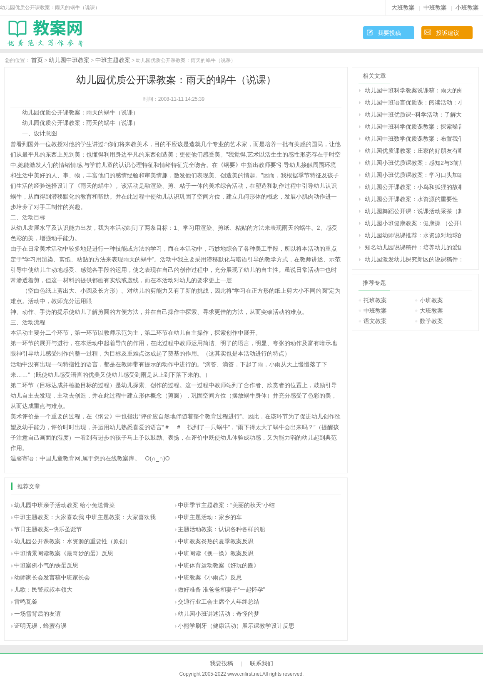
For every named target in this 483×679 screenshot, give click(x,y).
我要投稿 (389, 33)
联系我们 (261, 663)
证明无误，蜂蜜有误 (40, 625)
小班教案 (467, 7)
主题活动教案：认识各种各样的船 (221, 529)
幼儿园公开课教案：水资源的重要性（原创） (72, 541)
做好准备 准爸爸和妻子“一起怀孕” (221, 589)
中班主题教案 (112, 60)
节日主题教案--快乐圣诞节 (48, 529)
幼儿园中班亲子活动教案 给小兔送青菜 (64, 505)
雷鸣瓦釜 (25, 601)
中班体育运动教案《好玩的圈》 (218, 565)
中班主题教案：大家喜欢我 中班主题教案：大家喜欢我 (85, 517)
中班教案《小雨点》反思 (210, 577)
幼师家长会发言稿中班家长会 (52, 577)
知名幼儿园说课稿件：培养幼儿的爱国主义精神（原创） (413, 247)
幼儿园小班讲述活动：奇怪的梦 (218, 613)
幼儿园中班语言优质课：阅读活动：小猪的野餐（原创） (413, 102)
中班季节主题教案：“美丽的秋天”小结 (226, 505)
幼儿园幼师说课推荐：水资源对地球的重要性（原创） (413, 235)
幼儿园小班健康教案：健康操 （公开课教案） (413, 223)
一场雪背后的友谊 (37, 613)
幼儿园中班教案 (69, 60)
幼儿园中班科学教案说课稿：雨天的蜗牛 (413, 90)
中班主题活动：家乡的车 (210, 517)
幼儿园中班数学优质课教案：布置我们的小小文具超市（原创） (413, 138)
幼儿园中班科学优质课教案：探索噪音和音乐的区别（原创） (413, 126)
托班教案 (375, 300)
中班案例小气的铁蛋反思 (46, 565)
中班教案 (435, 7)
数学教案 (431, 321)
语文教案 (375, 321)
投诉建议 (447, 33)
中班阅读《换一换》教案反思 (216, 553)
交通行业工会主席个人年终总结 (218, 601)
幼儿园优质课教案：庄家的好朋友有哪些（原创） (413, 150)
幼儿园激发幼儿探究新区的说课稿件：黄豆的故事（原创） (413, 259)
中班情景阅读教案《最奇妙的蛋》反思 (63, 553)
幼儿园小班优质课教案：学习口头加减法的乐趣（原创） (413, 175)
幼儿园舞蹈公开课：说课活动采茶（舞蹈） (413, 211)
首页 (37, 60)
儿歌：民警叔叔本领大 (43, 589)
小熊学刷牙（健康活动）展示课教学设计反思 (236, 625)
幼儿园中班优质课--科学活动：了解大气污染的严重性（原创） (413, 114)
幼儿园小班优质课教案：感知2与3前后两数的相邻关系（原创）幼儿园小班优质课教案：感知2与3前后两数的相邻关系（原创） (413, 162)
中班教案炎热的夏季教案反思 (216, 541)
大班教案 (403, 7)
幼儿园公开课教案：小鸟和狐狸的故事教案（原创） (413, 187)
